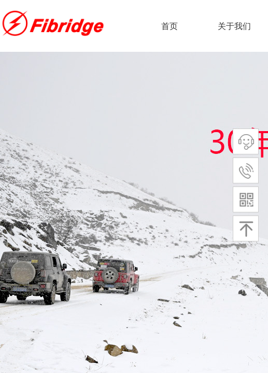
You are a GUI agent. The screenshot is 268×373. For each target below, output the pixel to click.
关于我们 (234, 26)
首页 (169, 26)
